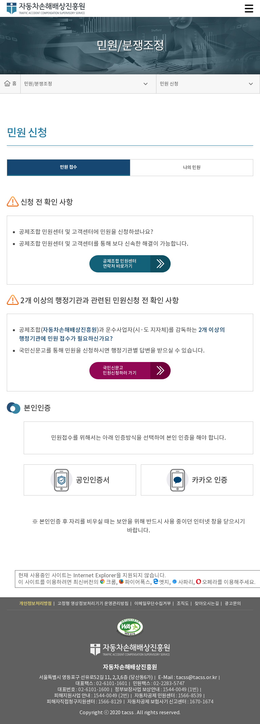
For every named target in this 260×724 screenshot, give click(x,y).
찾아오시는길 (207, 603)
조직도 (183, 603)
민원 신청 (169, 84)
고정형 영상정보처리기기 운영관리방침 (93, 603)
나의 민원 (191, 167)
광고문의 (233, 603)
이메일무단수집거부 (152, 603)
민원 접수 (68, 167)
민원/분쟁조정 (38, 84)
